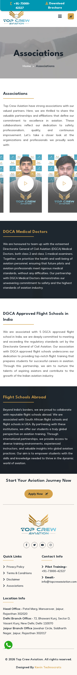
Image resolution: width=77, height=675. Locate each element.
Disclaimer (11, 579)
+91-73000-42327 (54, 569)
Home (27, 66)
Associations (13, 585)
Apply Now (38, 494)
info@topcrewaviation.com (59, 579)
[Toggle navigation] (60, 16)
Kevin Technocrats (48, 667)
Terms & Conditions (17, 573)
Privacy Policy (13, 566)
